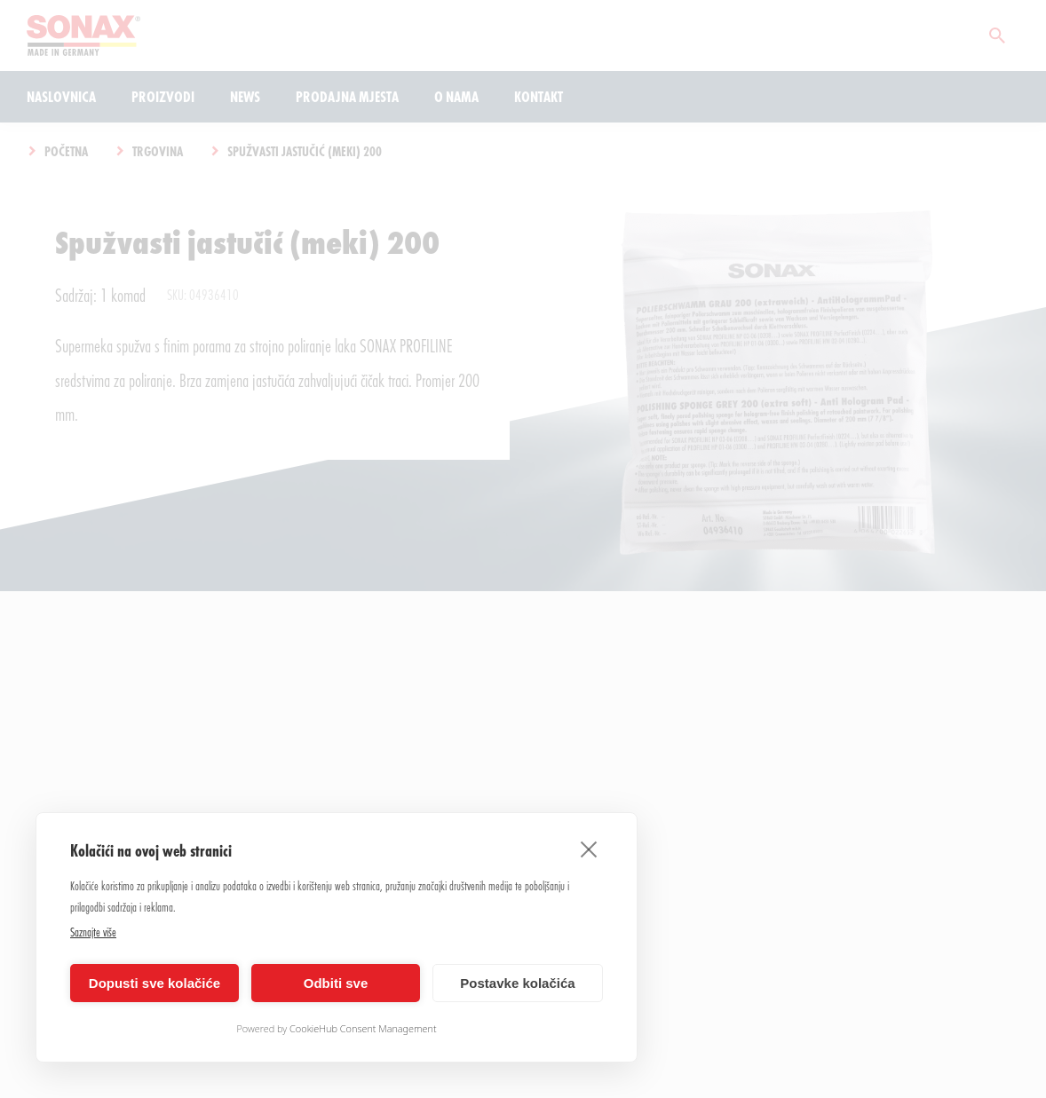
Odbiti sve (336, 983)
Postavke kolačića (517, 983)
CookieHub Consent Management (363, 1028)
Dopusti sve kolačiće (154, 983)
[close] (589, 848)
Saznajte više (93, 931)
